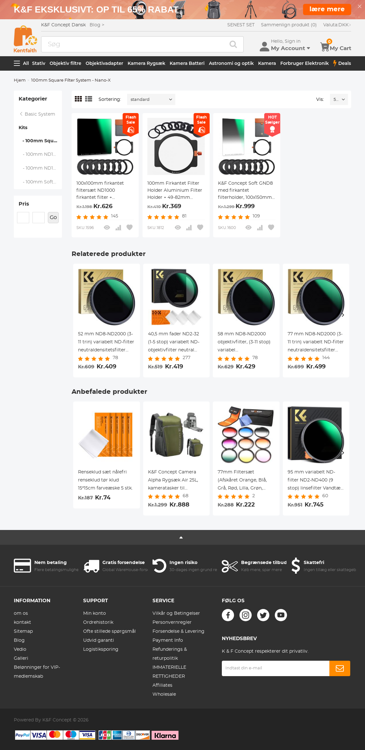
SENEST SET (241, 25)
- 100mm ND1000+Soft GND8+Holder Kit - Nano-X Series (40, 168)
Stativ (38, 63)
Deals (342, 63)
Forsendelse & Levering (178, 631)
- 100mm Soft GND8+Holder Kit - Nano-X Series (40, 182)
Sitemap (23, 631)
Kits (23, 128)
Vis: (320, 99)
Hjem (20, 80)
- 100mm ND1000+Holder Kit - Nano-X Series (40, 154)
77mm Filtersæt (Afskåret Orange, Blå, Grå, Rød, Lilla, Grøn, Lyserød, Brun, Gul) (242, 481)
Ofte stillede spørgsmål (109, 631)
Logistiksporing (100, 649)
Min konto (94, 613)
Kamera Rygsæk (146, 63)
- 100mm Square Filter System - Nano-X (40, 141)
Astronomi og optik (231, 63)
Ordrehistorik (98, 622)
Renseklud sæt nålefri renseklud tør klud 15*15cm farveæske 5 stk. (105, 480)
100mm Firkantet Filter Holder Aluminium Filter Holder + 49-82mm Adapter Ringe (174, 191)
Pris (24, 204)
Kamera (267, 63)
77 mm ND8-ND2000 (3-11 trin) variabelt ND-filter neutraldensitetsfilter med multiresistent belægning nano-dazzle (316, 343)
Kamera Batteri (186, 63)
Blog (19, 640)
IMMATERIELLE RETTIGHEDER (169, 672)
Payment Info (167, 640)
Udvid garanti (98, 640)
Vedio (20, 649)
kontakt (22, 622)
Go (53, 217)
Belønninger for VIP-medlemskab (37, 672)
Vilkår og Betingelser (176, 613)
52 (336, 100)
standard (140, 100)
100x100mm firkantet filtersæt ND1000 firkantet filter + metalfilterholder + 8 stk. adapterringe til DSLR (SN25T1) (104, 191)
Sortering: (110, 99)
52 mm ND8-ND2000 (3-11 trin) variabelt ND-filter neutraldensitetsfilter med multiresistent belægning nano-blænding (106, 343)
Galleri (21, 658)
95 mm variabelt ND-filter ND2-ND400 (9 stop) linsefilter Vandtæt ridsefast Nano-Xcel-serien (315, 481)
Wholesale (164, 694)
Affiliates (162, 685)
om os (21, 613)
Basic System (37, 114)
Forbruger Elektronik (304, 63)
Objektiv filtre (66, 63)
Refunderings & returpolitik (169, 654)
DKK (337, 25)
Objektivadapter (104, 63)
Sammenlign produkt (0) (289, 25)
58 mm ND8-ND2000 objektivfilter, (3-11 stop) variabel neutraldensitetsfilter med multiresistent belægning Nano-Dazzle (245, 343)
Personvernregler (172, 622)
